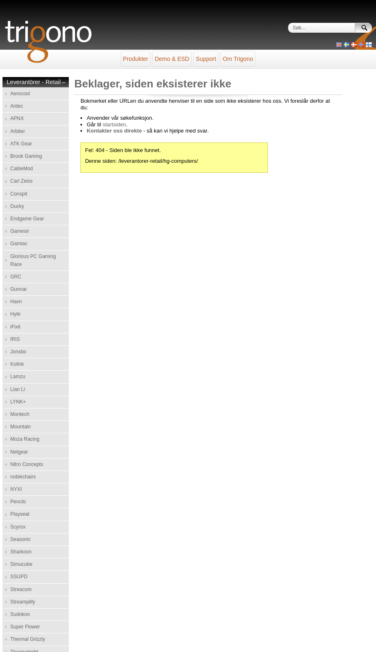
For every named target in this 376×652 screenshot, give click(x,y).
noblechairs (23, 477)
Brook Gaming (26, 156)
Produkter (135, 59)
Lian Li (17, 389)
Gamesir (19, 231)
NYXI (16, 489)
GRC (16, 277)
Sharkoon (21, 552)
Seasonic (20, 539)
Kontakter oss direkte (114, 131)
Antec (16, 106)
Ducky (17, 206)
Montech (19, 414)
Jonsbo (18, 352)
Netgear (19, 452)
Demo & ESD (172, 59)
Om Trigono (238, 59)
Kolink (17, 364)
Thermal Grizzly (27, 639)
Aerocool (20, 94)
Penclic (18, 502)
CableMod (21, 168)
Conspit (18, 194)
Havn (16, 301)
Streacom (21, 589)
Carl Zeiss (21, 181)
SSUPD (18, 577)
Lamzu (17, 376)
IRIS (15, 339)
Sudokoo (20, 614)
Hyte (15, 314)
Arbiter (17, 131)
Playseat (19, 514)
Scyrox (18, 527)
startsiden (114, 124)
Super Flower (25, 627)
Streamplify (22, 602)
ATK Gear (21, 144)
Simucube (21, 564)
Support (206, 59)
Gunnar (18, 289)
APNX (17, 118)
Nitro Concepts (26, 464)
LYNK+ (18, 402)
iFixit (15, 327)
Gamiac (18, 243)
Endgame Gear (27, 219)
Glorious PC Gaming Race (33, 260)
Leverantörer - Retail (34, 82)
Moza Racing (24, 439)
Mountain (20, 427)
